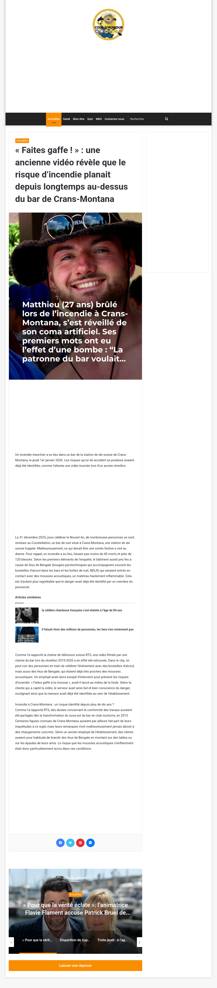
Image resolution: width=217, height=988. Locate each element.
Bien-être (79, 119)
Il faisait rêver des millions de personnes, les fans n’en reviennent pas (88, 629)
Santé (66, 119)
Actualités (53, 119)
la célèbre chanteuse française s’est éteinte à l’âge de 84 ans (82, 610)
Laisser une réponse (75, 965)
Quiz (90, 119)
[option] (75, 911)
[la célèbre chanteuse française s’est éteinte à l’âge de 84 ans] (27, 615)
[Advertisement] (109, 78)
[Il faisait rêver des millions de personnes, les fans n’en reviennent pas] (27, 635)
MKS (99, 119)
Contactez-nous (114, 119)
